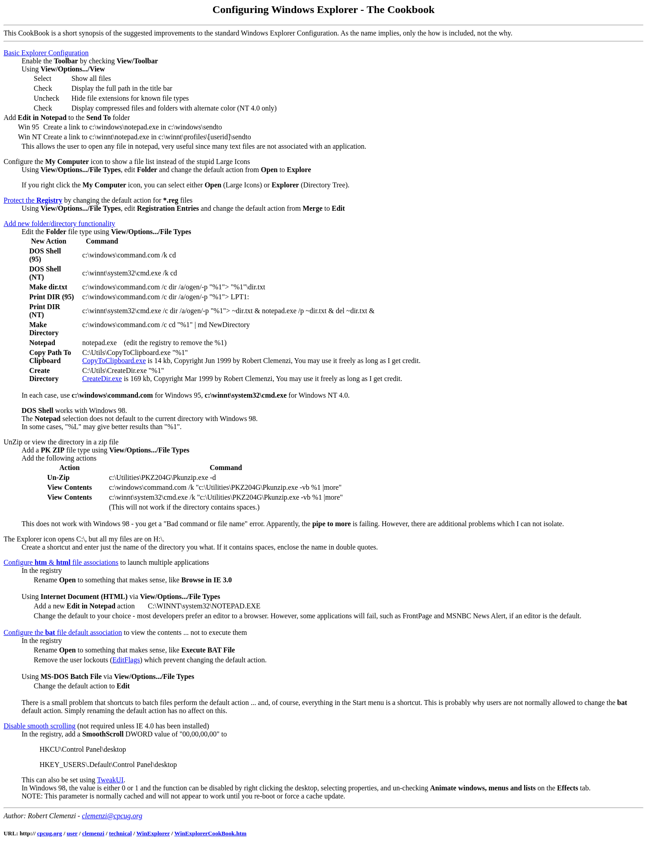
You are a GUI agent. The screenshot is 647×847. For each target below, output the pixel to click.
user (71, 833)
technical (120, 833)
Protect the (33, 200)
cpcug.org (49, 833)
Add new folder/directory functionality (59, 223)
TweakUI (110, 780)
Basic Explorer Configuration (46, 53)
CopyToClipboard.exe (114, 360)
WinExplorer (152, 833)
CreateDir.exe (102, 378)
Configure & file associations (61, 562)
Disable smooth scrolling (39, 726)
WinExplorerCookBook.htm (210, 833)
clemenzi (93, 833)
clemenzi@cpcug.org (112, 816)
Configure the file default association (63, 632)
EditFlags (126, 660)
